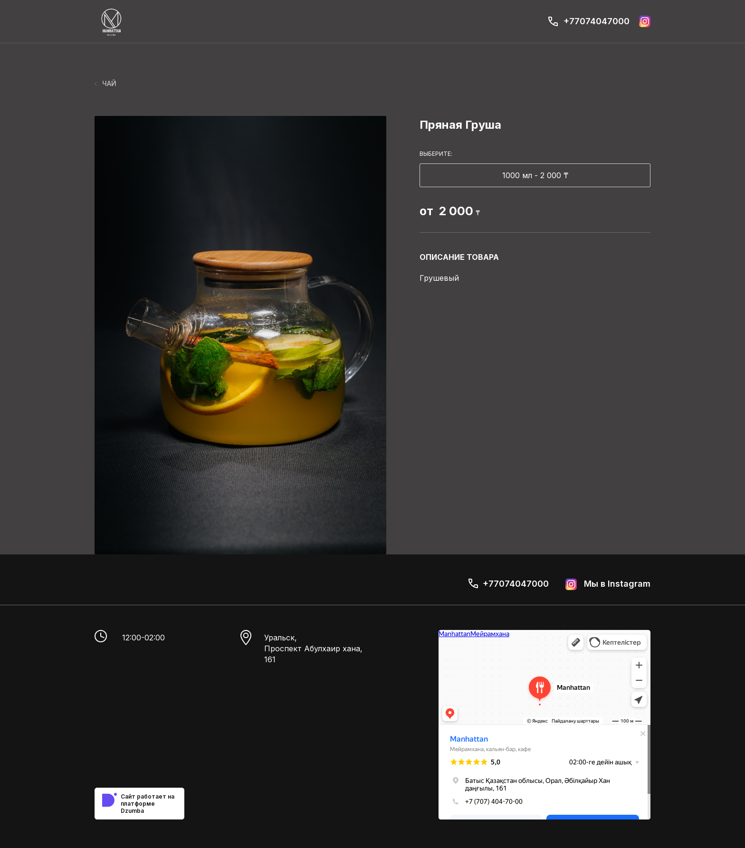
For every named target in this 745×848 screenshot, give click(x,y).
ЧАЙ (105, 83)
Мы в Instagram (607, 584)
